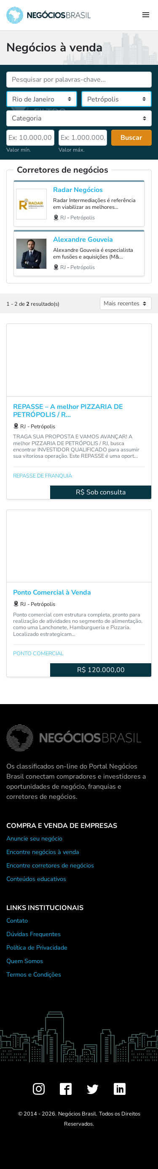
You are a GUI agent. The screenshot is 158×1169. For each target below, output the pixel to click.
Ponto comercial (38, 653)
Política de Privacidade (36, 947)
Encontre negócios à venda (42, 852)
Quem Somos (24, 961)
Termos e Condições (33, 974)
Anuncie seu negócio (34, 838)
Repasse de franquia (42, 476)
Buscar (131, 137)
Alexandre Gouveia (83, 240)
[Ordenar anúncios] (126, 303)
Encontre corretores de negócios (50, 865)
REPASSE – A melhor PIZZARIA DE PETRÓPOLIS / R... (68, 411)
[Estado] (41, 99)
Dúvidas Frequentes (33, 934)
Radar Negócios (78, 190)
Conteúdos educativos (36, 879)
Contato (17, 920)
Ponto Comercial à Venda (52, 593)
